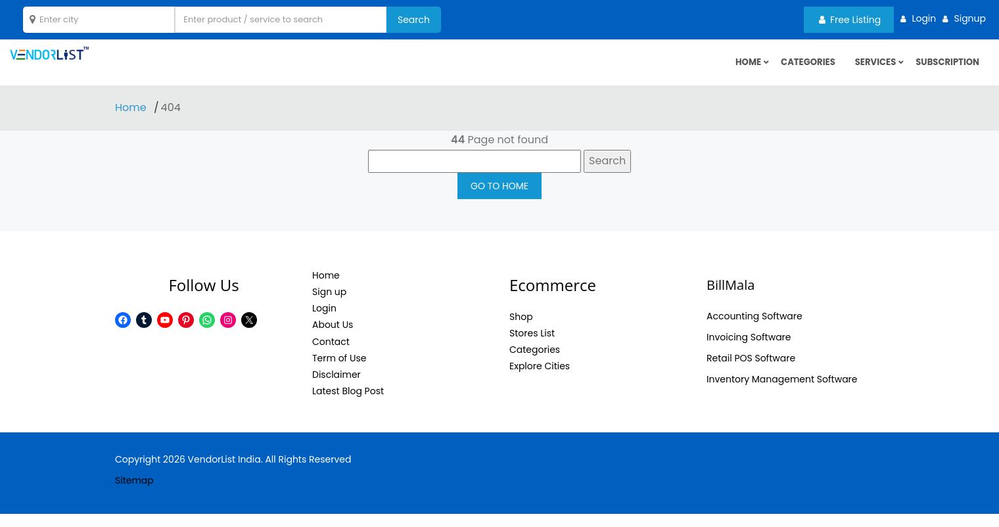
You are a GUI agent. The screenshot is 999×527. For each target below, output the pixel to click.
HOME (737, 69)
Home (132, 120)
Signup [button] (970, 18)
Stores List (532, 346)
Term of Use (339, 370)
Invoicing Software (749, 349)
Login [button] (924, 18)
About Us (332, 337)
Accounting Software (754, 328)
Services (870, 69)
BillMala (731, 297)
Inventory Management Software (782, 391)
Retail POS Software (751, 370)
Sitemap (134, 493)
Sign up (329, 304)
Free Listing (850, 19)
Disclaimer (336, 387)
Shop (521, 329)
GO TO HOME (499, 198)
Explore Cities (539, 379)
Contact (331, 354)
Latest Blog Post (348, 404)
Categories (800, 69)
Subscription (945, 69)
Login (324, 321)
